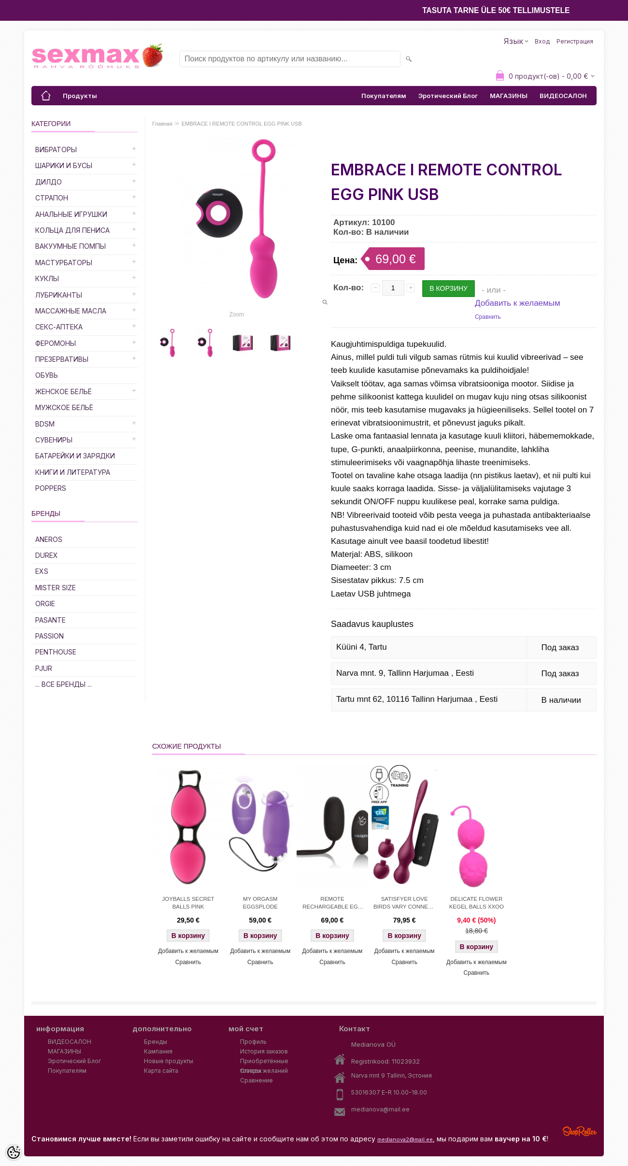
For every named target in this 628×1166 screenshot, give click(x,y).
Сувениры (53, 440)
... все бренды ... (63, 684)
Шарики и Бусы (63, 165)
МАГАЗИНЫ (509, 96)
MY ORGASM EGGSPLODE (260, 903)
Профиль (253, 1041)
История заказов (264, 1051)
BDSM (45, 424)
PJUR (43, 668)
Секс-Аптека (59, 327)
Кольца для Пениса (72, 230)
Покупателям (383, 96)
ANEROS (48, 539)
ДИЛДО (48, 182)
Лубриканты (58, 295)
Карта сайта (161, 1070)
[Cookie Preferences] (13, 1152)
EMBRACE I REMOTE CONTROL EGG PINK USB (242, 124)
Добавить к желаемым (517, 303)
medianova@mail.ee (380, 1109)
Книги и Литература (72, 472)
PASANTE (50, 620)
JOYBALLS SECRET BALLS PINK (188, 903)
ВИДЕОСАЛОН (563, 96)
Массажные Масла (70, 311)
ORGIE (45, 603)
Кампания (158, 1051)
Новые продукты (168, 1061)
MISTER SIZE (55, 587)
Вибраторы (56, 149)
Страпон (51, 198)
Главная (162, 124)
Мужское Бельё (64, 407)
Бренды (155, 1041)
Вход (542, 41)
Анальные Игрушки (71, 214)
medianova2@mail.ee (405, 1139)
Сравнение (256, 1080)
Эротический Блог (448, 96)
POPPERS (50, 488)
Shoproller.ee (580, 1131)
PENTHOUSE (55, 652)
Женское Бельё (63, 391)
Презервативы (61, 359)
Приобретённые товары (264, 1061)
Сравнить (487, 316)
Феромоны (55, 343)
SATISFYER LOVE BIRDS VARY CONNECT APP (404, 903)
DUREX (46, 555)
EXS (41, 571)
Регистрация (575, 41)
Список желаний (264, 1070)
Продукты (80, 96)
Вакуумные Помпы (70, 246)
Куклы (47, 278)
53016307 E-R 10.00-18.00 (389, 1092)
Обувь (46, 375)
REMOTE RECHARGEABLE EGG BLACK (332, 903)
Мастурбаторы (63, 262)
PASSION (49, 636)
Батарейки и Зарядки (75, 456)
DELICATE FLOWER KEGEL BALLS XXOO (476, 903)
